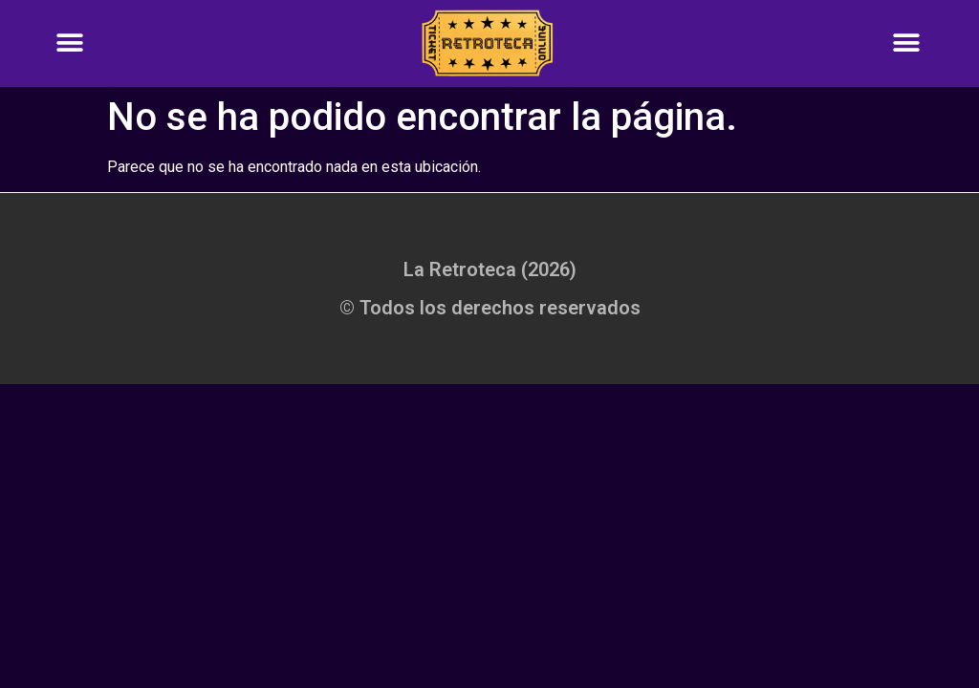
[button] (69, 43)
